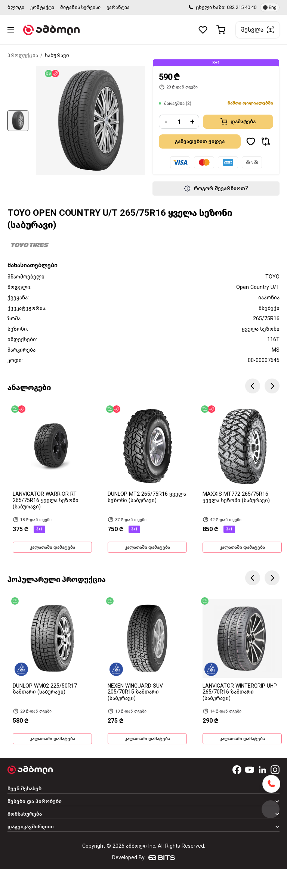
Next (272, 386)
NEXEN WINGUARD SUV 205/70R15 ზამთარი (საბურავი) (135, 692)
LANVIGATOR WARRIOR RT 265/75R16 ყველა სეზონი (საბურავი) (45, 500)
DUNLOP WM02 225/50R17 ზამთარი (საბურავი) (45, 689)
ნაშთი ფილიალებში (250, 103)
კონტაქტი (42, 7)
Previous (252, 386)
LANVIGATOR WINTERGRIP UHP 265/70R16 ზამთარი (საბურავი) (240, 692)
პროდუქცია (22, 55)
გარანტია (118, 7)
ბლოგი (15, 7)
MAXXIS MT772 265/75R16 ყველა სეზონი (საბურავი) (236, 497)
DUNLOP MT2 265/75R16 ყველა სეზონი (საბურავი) (147, 497)
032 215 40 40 (241, 7)
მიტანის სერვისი (80, 7)
